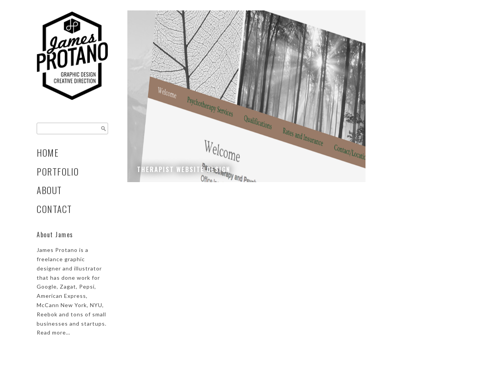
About (49, 190)
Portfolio (58, 171)
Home (48, 152)
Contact (54, 209)
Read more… (53, 332)
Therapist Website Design (183, 169)
